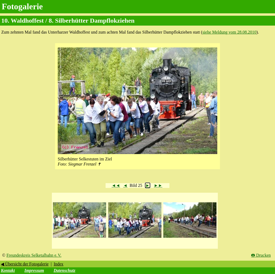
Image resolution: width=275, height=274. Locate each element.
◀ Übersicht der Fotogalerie (25, 264)
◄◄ (116, 185)
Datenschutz (64, 270)
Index (58, 264)
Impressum (34, 270)
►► (158, 185)
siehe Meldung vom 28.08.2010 (229, 32)
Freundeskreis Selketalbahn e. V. (33, 255)
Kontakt (8, 270)
